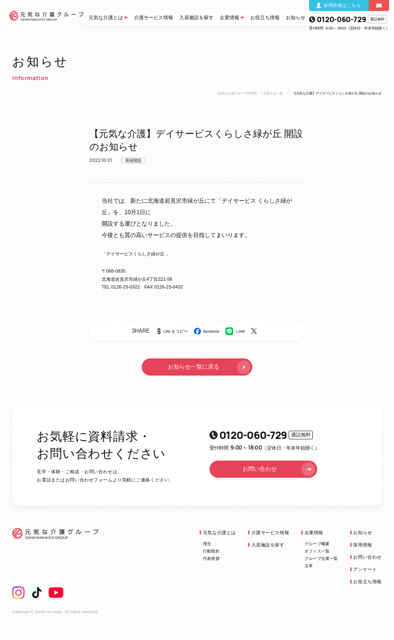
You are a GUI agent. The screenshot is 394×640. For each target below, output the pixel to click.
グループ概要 (317, 544)
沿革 (309, 566)
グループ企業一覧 (321, 558)
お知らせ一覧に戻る (210, 367)
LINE (240, 331)
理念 (207, 544)
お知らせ (295, 17)
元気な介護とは (106, 17)
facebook (211, 331)
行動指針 (211, 551)
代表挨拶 (211, 558)
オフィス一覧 (317, 551)
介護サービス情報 (153, 17)
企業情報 (229, 17)
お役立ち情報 (265, 17)
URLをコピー (175, 331)
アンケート (365, 569)
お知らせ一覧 (273, 93)
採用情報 (362, 544)
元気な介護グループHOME (237, 93)
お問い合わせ (279, 469)
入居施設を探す (196, 17)
